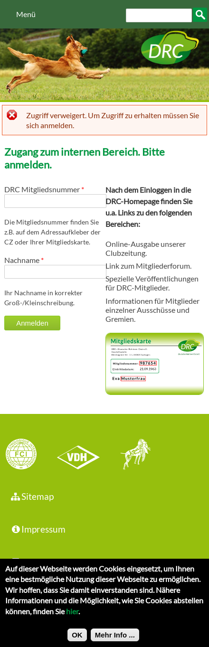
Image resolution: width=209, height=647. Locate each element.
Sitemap (32, 496)
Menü (26, 14)
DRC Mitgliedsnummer (44, 189)
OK (77, 639)
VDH (80, 455)
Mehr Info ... (115, 639)
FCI (29, 455)
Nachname (24, 259)
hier (72, 615)
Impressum (38, 529)
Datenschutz (41, 561)
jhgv (132, 455)
